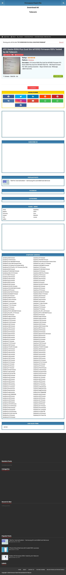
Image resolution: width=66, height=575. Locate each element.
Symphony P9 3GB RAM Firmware (11, 271)
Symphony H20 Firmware (9, 328)
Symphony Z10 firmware (39, 271)
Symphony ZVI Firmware (9, 362)
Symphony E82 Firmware (9, 282)
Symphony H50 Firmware (9, 326)
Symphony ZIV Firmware (39, 364)
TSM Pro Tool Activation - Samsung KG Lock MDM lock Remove (30, 181)
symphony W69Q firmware (39, 388)
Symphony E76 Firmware (9, 331)
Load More (33, 87)
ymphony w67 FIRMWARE (39, 392)
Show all (61, 42)
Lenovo (35, 217)
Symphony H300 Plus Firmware (41, 273)
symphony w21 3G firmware (9, 405)
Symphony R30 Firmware (9, 269)
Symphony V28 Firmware (39, 358)
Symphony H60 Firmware (9, 324)
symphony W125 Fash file (9, 373)
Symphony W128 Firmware (39, 371)
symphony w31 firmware (39, 400)
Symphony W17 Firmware (39, 409)
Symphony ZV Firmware (8, 364)
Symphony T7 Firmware (8, 307)
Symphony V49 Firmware (39, 352)
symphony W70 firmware (9, 388)
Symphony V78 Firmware (39, 275)
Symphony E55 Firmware (39, 335)
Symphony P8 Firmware (8, 309)
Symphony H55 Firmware (39, 324)
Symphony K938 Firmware (9, 297)
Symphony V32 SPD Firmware (10, 286)
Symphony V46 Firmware (9, 354)
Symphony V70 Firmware (9, 349)
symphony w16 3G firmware (9, 411)
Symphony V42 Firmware (9, 276)
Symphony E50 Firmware (9, 337)
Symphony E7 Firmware (8, 341)
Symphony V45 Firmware (39, 354)
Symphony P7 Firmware (39, 309)
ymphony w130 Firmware (9, 371)
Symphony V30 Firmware (9, 358)
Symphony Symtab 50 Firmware (41, 292)
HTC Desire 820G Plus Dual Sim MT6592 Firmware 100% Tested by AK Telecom (32, 50)
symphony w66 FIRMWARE (9, 394)
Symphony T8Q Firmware (39, 299)
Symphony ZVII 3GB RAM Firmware (11, 261)
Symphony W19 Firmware (39, 407)
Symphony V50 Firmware (9, 352)
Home (6, 37)
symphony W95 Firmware (9, 375)
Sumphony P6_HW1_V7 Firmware (11, 312)
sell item (6, 427)
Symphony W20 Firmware (9, 407)
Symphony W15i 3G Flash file (10, 413)
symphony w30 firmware (9, 402)
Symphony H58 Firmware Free (40, 326)
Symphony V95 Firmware (9, 278)
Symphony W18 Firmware (9, 409)
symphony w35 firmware (39, 398)
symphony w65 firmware (9, 396)
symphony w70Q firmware (39, 386)
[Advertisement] (33, 21)
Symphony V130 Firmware (9, 259)
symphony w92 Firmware (9, 377)
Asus (34, 213)
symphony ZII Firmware (39, 366)
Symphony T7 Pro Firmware (9, 305)
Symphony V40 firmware (9, 356)
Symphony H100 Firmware (39, 322)
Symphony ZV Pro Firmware (40, 362)
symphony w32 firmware (9, 400)
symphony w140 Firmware (39, 369)
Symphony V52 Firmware (39, 350)
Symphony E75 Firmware (39, 331)
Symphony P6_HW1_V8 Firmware (41, 311)
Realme (5, 211)
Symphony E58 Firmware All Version (42, 333)
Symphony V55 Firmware (9, 350)
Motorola (35, 215)
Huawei (5, 215)
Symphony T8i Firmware (9, 301)
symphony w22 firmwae (39, 404)
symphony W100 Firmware (39, 373)
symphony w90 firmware (9, 379)
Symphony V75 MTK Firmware (40, 347)
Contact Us (31, 569)
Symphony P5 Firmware (39, 314)
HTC (4, 217)
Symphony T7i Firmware (39, 305)
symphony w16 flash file (39, 411)
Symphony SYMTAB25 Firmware (41, 265)
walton (4, 219)
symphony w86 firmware (39, 379)
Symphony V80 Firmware (39, 345)
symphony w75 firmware (39, 383)
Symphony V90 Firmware (39, 278)
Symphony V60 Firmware (39, 349)
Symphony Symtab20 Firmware (10, 293)
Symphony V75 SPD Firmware (10, 347)
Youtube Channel (40, 569)
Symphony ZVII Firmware (39, 360)
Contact (20, 37)
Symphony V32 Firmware (39, 356)
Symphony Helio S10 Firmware (10, 273)
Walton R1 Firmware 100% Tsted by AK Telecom (24, 556)
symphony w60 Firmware (39, 396)
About (13, 37)
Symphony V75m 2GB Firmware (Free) (12, 263)
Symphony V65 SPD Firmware (40, 284)
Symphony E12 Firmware (9, 339)
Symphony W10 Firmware (9, 417)
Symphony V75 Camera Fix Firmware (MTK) (13, 265)
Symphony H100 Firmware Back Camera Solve (44, 261)
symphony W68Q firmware (39, 390)
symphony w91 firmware (39, 377)
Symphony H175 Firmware (9, 320)
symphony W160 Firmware (39, 367)
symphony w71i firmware (39, 385)
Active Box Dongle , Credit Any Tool (43, 36)
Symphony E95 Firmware (9, 257)
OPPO (34, 211)
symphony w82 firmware (39, 381)
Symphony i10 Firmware (39, 290)
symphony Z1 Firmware (8, 367)
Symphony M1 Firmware (9, 295)
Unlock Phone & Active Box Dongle (55, 569)
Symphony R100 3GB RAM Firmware (11, 288)
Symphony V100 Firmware (39, 343)
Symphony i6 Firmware (38, 282)
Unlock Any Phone (28, 36)
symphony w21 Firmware (39, 405)
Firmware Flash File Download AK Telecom (33, 7)
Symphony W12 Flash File (39, 415)
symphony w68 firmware (9, 392)
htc (17, 76)
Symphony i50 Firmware (39, 286)
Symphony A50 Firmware (39, 295)
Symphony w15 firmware (9, 415)
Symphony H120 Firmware (9, 322)
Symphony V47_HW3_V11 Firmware (42, 263)
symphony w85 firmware (9, 381)
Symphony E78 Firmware (39, 330)
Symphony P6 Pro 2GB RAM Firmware (42, 312)
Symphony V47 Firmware (39, 276)
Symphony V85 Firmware (9, 345)
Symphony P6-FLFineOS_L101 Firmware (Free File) (15, 267)
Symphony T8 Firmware (39, 301)
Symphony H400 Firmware (9, 316)
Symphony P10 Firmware (39, 307)
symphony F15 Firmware (39, 297)
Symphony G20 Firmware (9, 284)
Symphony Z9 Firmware (39, 280)
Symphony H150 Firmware (39, 320)
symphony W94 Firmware (39, 375)
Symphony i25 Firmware (39, 288)
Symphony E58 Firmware (9, 335)
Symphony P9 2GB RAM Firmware (41, 269)
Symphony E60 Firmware (9, 333)
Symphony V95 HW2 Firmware (40, 259)
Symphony (35, 209)
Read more (59, 76)
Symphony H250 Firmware (9, 318)
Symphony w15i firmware (39, 413)
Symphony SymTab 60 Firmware (10, 292)
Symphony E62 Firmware (9, 280)
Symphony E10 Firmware (39, 339)
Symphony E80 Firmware (39, 328)
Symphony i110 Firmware (39, 267)
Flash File (12, 76)
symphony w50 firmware (9, 398)
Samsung (5, 213)
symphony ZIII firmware (8, 366)
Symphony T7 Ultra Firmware (40, 303)
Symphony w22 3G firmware (9, 404)
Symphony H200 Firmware (39, 318)
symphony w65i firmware (39, 394)
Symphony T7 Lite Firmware (9, 303)
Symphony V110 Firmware (9, 343)
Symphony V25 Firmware (9, 360)
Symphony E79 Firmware (9, 330)
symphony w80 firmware (9, 383)
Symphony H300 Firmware (39, 316)
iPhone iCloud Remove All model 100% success (24, 548)
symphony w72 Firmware (9, 385)
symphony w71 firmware (9, 386)
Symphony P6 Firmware (8, 314)
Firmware (7, 76)
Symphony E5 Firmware (39, 341)
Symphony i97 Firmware (39, 257)
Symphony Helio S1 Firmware (40, 293)
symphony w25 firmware (39, 402)
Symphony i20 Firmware (8, 290)
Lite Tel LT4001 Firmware (9, 275)
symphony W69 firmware (9, 390)
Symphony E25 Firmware (39, 337)
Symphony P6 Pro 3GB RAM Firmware (12, 311)
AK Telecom (7, 54)
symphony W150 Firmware (9, 369)
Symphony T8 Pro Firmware (9, 299)
